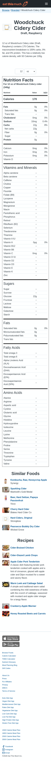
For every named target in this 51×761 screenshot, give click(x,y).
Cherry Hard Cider (19, 509)
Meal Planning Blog (9, 665)
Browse (5, 10)
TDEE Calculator (8, 659)
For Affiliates (7, 682)
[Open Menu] (46, 4)
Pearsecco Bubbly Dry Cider (25, 526)
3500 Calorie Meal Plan (11, 739)
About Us (5, 675)
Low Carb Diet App (9, 714)
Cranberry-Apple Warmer (23, 606)
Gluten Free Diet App (10, 723)
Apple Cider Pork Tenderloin (25, 562)
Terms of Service (8, 691)
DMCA (4, 688)
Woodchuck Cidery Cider (30, 25)
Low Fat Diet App (8, 717)
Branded (15, 10)
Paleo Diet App (8, 707)
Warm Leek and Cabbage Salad (26, 583)
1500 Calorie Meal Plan (11, 730)
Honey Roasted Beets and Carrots (28, 613)
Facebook (7, 746)
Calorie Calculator (9, 656)
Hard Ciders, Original (21, 518)
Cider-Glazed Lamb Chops (24, 555)
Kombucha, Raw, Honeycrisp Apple (28, 480)
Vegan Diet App (8, 701)
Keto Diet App (7, 698)
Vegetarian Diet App (10, 710)
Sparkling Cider (18, 488)
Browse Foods (7, 653)
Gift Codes (6, 668)
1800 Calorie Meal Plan (11, 733)
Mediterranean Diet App (11, 704)
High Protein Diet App (10, 720)
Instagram (7, 749)
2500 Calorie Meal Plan (11, 736)
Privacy (5, 685)
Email (6, 753)
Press (4, 679)
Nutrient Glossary (9, 662)
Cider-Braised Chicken (22, 547)
